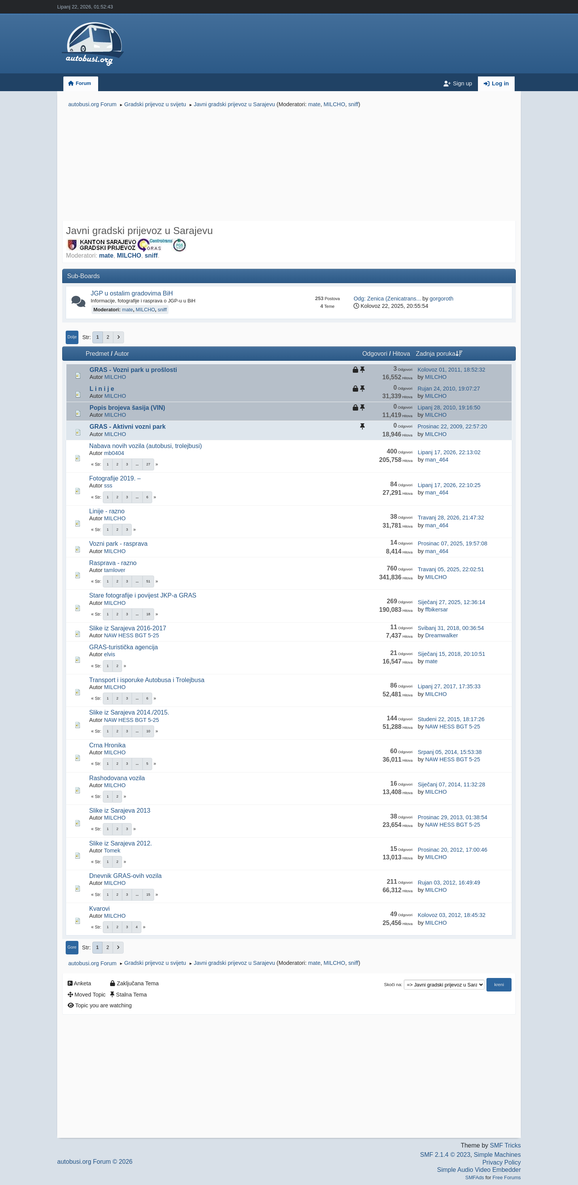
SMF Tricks (505, 1145)
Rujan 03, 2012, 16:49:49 (449, 882)
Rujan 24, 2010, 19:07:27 (449, 388)
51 (148, 581)
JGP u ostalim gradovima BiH (132, 293)
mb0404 (114, 453)
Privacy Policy (501, 1162)
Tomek (112, 850)
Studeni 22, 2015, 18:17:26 (451, 719)
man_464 (436, 460)
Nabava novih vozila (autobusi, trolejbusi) (145, 446)
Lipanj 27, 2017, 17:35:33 (449, 686)
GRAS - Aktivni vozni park (128, 426)
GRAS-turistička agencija (123, 647)
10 (148, 731)
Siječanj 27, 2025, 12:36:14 (451, 602)
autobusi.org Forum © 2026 (95, 1161)
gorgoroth (442, 298)
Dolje (72, 337)
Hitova (401, 353)
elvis (109, 654)
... (137, 464)
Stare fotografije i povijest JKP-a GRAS (142, 595)
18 (148, 614)
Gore (72, 947)
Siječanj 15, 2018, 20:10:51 (451, 654)
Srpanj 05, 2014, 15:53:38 (450, 752)
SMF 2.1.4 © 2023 (445, 1154)
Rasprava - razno (113, 563)
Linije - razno (107, 511)
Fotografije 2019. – (115, 478)
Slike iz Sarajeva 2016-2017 (127, 628)
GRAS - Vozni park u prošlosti (133, 370)
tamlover (114, 570)
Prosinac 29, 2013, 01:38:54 (452, 817)
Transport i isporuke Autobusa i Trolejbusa (146, 680)
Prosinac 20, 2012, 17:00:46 (452, 850)
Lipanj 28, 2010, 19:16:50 (449, 407)
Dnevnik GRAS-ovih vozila (125, 876)
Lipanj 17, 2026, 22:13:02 (449, 452)
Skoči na (392, 984)
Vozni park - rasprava (118, 543)
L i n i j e (102, 388)
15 (148, 894)
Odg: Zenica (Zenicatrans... (387, 298)
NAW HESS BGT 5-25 (131, 635)
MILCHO (334, 104)
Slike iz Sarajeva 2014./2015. (129, 712)
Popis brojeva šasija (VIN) (127, 407)
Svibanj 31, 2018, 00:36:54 (451, 628)
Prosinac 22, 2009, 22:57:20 (452, 426)
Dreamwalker (441, 635)
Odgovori (375, 353)
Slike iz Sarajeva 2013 (119, 810)
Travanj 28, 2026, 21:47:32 (451, 517)
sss (108, 485)
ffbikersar (436, 609)
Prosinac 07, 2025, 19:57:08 (452, 543)
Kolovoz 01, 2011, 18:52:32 (451, 370)
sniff (353, 104)
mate (314, 104)
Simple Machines (497, 1154)
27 (148, 464)
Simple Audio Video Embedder (479, 1169)
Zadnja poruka (439, 353)
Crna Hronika (107, 745)
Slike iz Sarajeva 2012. (120, 843)
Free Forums (507, 1177)
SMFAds (474, 1177)
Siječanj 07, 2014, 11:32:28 (451, 784)
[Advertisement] (289, 165)
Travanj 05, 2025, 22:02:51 (451, 569)
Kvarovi (99, 908)
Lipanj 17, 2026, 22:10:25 (449, 485)
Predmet (97, 353)
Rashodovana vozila (117, 778)
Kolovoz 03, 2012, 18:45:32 (451, 915)
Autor (121, 353)
